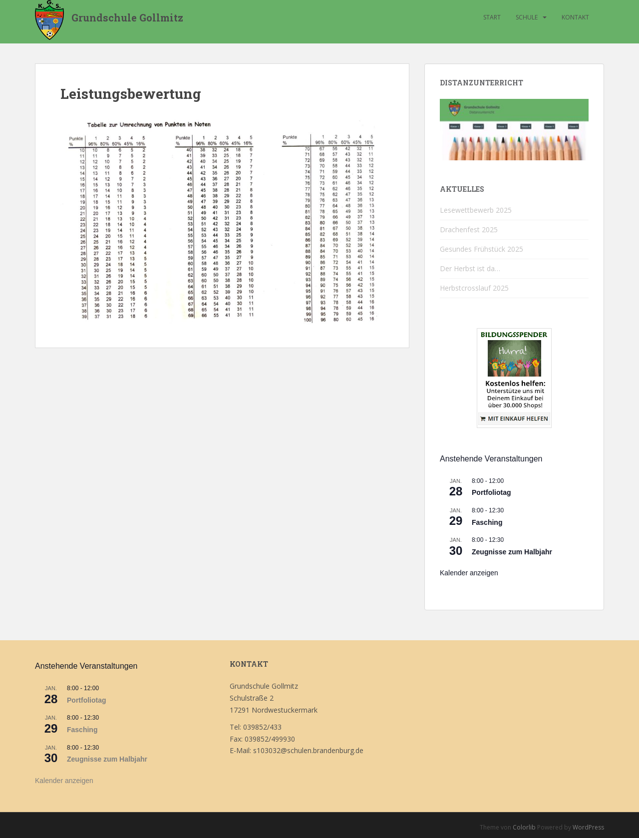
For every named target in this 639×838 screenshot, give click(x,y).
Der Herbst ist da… (470, 268)
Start (492, 17)
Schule (527, 17)
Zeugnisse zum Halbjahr (512, 552)
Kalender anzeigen (469, 573)
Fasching (487, 522)
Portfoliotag (491, 492)
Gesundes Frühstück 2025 (481, 249)
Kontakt (575, 17)
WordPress (588, 827)
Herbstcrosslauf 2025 (474, 288)
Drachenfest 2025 (469, 229)
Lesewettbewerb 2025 (476, 210)
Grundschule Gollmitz (127, 17)
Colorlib (524, 827)
